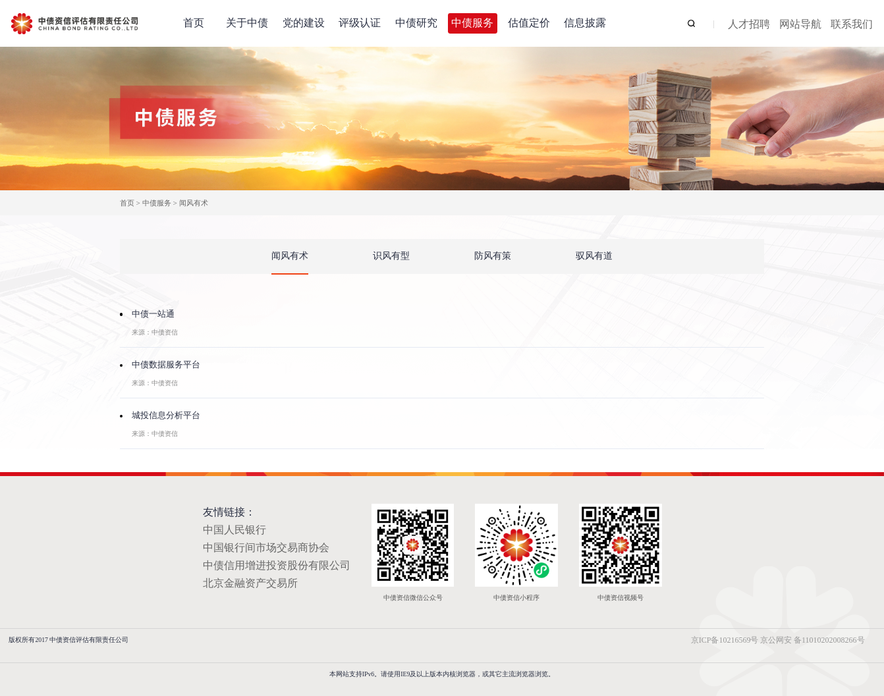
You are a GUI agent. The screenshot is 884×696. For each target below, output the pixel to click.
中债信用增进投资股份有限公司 (276, 565)
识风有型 (391, 256)
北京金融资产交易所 (250, 583)
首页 (193, 22)
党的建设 (304, 22)
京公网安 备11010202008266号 (812, 640)
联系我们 (852, 24)
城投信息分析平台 (166, 415)
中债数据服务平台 (166, 364)
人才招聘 (749, 24)
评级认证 (360, 22)
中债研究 (416, 22)
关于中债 (247, 22)
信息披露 (585, 22)
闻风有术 (193, 203)
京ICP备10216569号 (725, 640)
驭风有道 (594, 256)
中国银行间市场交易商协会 (266, 547)
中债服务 (472, 22)
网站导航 (800, 24)
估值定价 (529, 22)
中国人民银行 (234, 529)
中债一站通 (153, 314)
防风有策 (492, 256)
